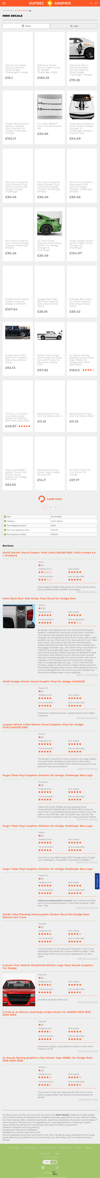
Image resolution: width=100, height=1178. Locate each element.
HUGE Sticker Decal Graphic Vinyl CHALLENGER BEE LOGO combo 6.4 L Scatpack (49, 554)
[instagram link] (57, 1167)
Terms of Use (66, 1147)
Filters (26, 26)
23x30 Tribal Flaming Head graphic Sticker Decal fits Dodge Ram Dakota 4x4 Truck (46, 916)
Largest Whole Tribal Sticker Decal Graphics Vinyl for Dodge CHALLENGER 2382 (43, 726)
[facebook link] (43, 1167)
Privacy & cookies (48, 1147)
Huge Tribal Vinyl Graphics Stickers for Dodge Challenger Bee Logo (48, 775)
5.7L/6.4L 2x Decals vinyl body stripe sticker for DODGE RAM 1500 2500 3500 (47, 1013)
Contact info (13, 1147)
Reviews (88, 1147)
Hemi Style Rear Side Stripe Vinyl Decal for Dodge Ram (39, 598)
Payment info (30, 1147)
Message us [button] (97, 881)
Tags (57, 1153)
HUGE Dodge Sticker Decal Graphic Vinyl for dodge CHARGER (44, 681)
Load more (50, 499)
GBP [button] (53, 1162)
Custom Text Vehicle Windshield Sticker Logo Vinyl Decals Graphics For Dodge (48, 967)
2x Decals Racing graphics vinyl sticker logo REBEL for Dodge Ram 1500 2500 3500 (48, 1059)
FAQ (79, 1147)
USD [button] (46, 1162)
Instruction (46, 1153)
